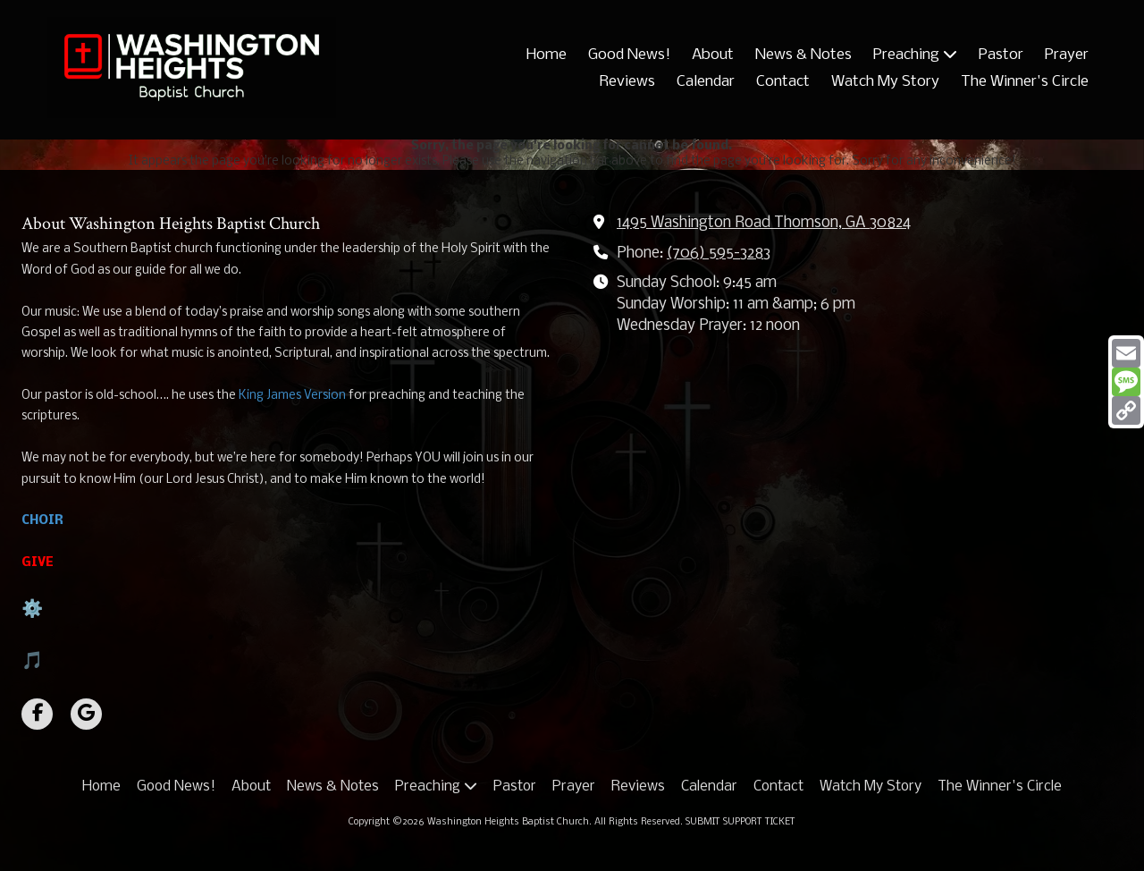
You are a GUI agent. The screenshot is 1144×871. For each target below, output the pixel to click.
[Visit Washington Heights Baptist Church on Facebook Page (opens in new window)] (37, 714)
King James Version (292, 395)
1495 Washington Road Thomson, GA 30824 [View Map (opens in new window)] (764, 223)
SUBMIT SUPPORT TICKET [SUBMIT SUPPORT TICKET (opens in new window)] (740, 822)
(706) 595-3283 (718, 253)
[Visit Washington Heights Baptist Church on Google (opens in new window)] (86, 714)
